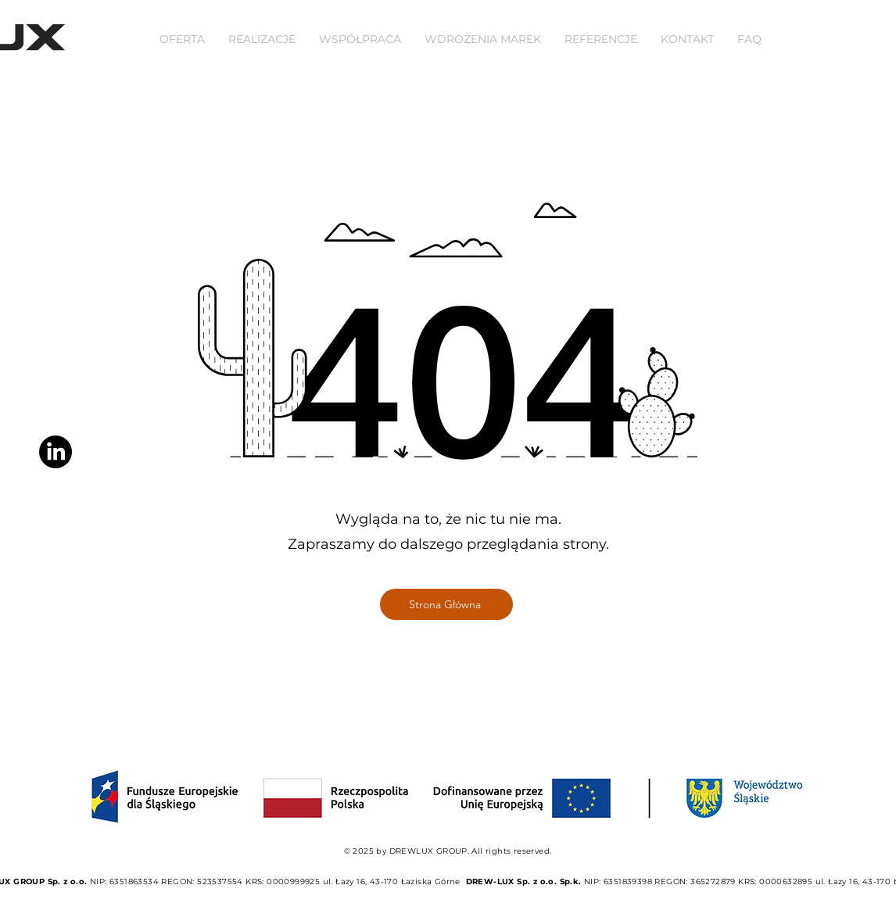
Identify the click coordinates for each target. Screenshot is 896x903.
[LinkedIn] (55, 451)
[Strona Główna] (446, 604)
